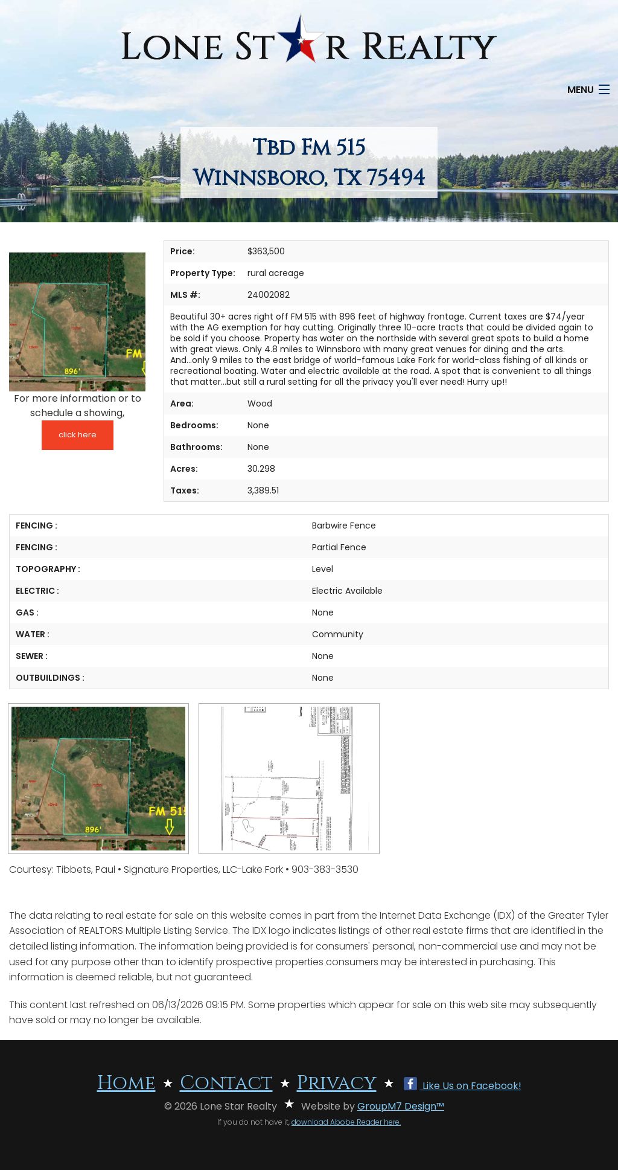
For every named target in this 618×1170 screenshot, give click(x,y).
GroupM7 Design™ (400, 1106)
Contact (226, 1083)
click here (78, 434)
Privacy (337, 1083)
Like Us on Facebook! (462, 1086)
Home (126, 1083)
